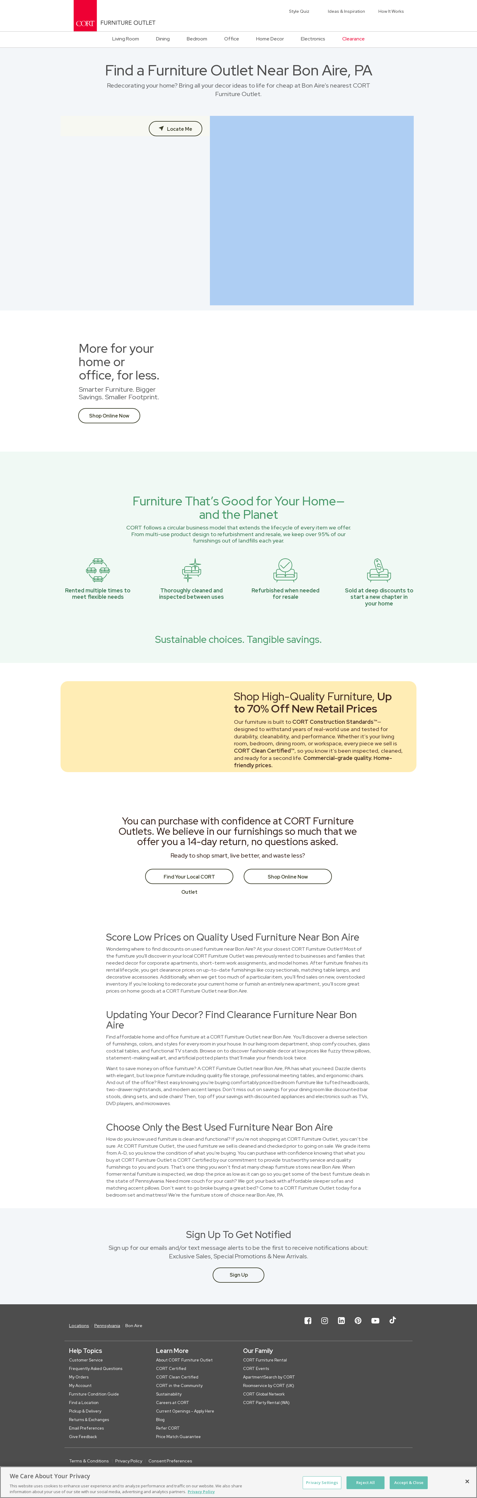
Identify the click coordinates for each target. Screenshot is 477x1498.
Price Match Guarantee (178, 1436)
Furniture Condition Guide (94, 1394)
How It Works (391, 11)
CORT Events (256, 1368)
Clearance (353, 39)
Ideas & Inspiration (346, 11)
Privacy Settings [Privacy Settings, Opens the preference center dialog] (322, 1482)
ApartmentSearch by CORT (269, 1377)
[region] (238, 1482)
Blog (160, 1419)
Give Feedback (83, 1436)
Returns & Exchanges (89, 1419)
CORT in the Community (179, 1385)
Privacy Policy (128, 1461)
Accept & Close (408, 1482)
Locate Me (179, 129)
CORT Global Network (264, 1394)
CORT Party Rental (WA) (266, 1402)
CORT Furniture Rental (265, 1360)
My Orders (79, 1377)
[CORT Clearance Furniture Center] (115, 15)
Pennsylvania (107, 1325)
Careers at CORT (172, 1402)
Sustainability (169, 1394)
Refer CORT (168, 1428)
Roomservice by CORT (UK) (268, 1385)
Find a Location (84, 1402)
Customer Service (86, 1360)
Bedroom (197, 39)
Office (231, 39)
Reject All (365, 1482)
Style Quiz (299, 11)
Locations (79, 1325)
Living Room (125, 39)
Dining (163, 39)
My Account (80, 1385)
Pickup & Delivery (85, 1411)
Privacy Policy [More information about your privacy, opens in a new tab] (201, 1491)
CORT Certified (171, 1368)
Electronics (313, 39)
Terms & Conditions (89, 1461)
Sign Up (239, 1275)
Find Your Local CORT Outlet (189, 879)
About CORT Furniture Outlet (184, 1360)
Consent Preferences (170, 1461)
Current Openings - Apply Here (185, 1411)
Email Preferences (86, 1428)
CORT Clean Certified (177, 1377)
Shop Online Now (109, 416)
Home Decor (270, 39)
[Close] (467, 1481)
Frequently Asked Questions (95, 1368)
